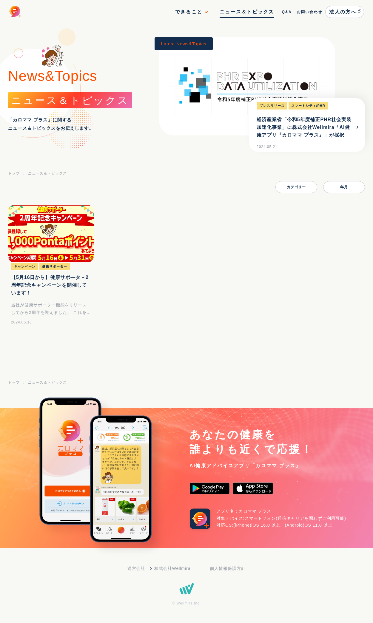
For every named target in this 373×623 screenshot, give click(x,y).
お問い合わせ (309, 12)
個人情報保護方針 (228, 568)
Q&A (286, 12)
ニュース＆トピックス (247, 11)
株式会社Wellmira (172, 568)
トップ (14, 173)
